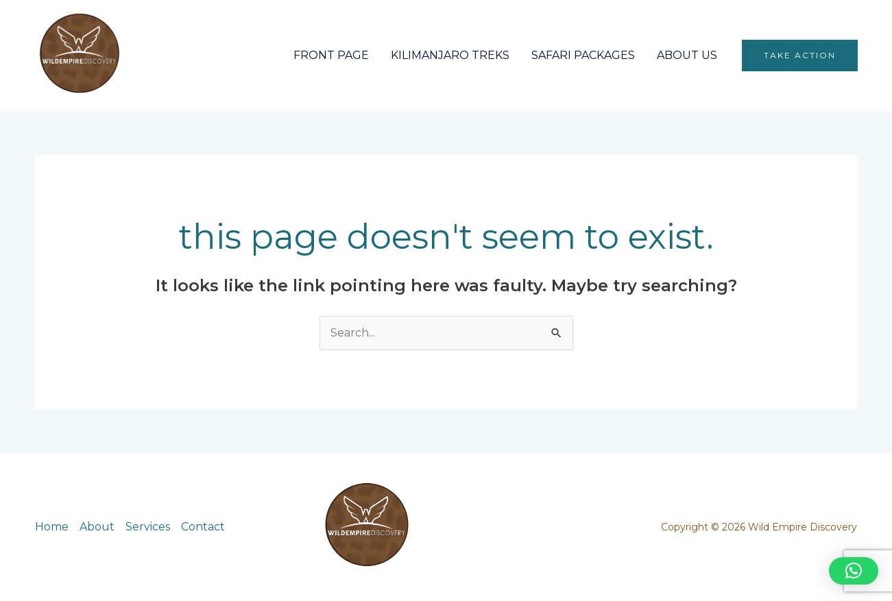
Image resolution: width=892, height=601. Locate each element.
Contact (203, 526)
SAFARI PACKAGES (583, 55)
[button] (800, 55)
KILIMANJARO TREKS (450, 55)
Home (52, 526)
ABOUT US (687, 55)
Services (147, 526)
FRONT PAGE (331, 55)
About (97, 526)
